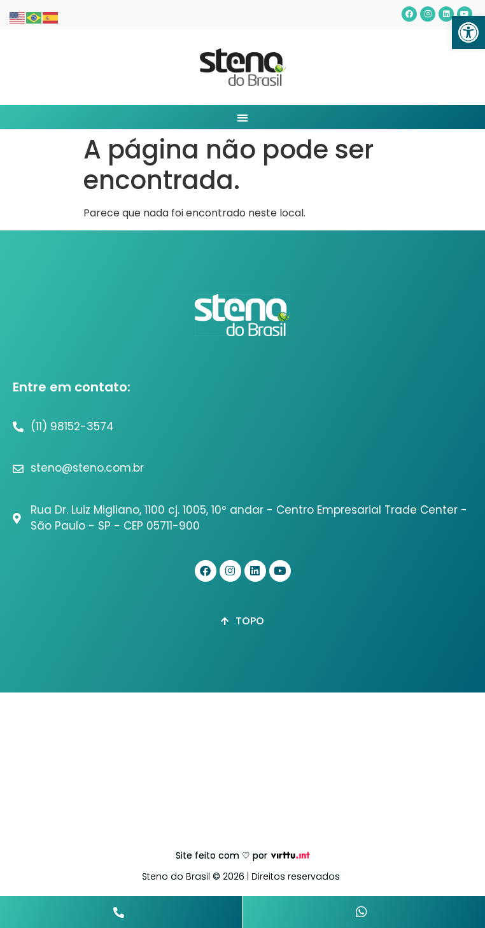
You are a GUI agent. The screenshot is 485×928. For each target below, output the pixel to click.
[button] (468, 32)
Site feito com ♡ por (221, 855)
